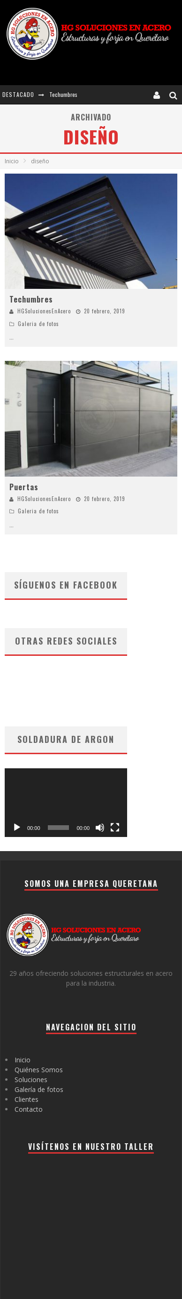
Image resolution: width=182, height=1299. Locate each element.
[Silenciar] (100, 827)
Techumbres (63, 94)
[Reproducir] (17, 827)
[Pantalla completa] (115, 827)
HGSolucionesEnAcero (44, 311)
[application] (66, 802)
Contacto (29, 1109)
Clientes (26, 1099)
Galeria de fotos (38, 323)
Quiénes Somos (39, 1069)
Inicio (12, 161)
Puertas (23, 487)
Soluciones (31, 1079)
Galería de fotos (39, 1089)
